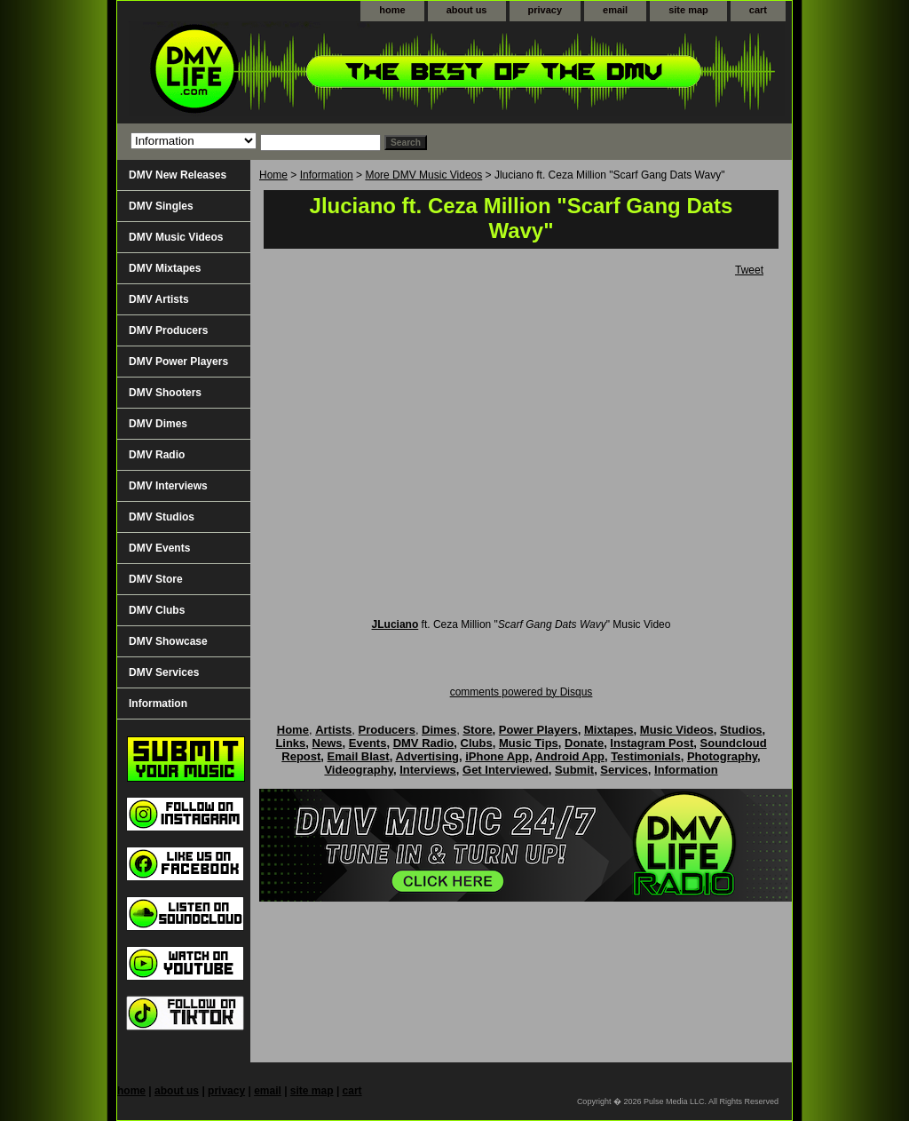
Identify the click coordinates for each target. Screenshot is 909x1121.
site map (688, 9)
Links (290, 743)
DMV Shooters (165, 392)
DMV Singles (161, 206)
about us (467, 9)
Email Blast (359, 756)
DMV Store (156, 579)
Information (326, 175)
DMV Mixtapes (165, 268)
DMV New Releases (177, 175)
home (392, 9)
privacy (545, 9)
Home (273, 175)
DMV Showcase (168, 641)
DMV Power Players (178, 361)
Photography (722, 756)
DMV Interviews (168, 486)
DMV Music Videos (176, 237)
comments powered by (521, 692)
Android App (570, 756)
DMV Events (159, 548)
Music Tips (528, 743)
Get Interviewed (505, 769)
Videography (358, 769)
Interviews (427, 769)
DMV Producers (168, 330)
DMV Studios (161, 517)
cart (758, 9)
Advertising (427, 756)
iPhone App (497, 756)
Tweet (749, 270)
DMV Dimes (158, 423)
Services (624, 769)
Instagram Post (651, 743)
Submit (574, 769)
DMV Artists (159, 299)
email (615, 9)
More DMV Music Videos (423, 175)
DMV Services (164, 672)
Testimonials (646, 756)
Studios (741, 729)
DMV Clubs (157, 610)
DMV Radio (157, 455)
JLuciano (395, 624)
